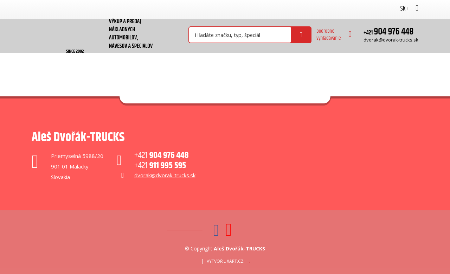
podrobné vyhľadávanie (328, 35)
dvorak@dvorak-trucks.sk (391, 40)
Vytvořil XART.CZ (225, 261)
